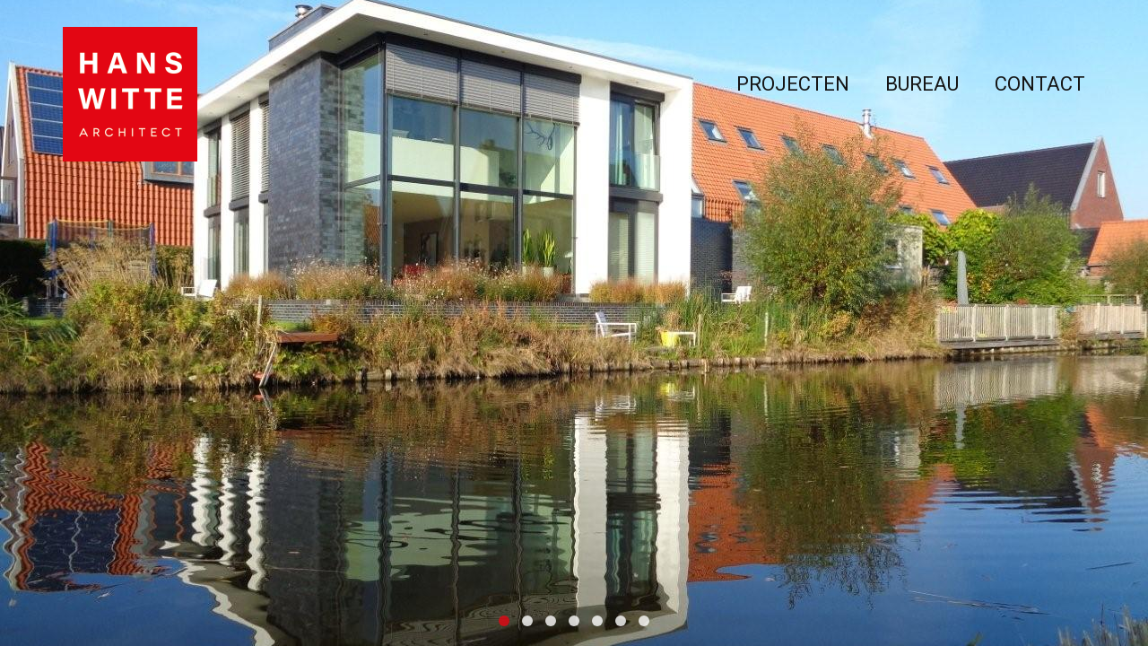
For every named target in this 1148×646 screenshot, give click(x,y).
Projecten (792, 84)
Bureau (922, 84)
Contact (1040, 84)
